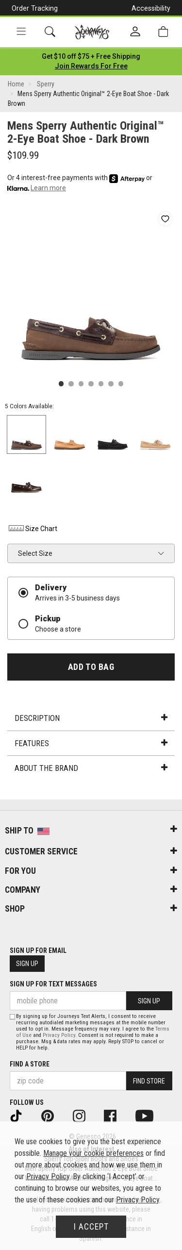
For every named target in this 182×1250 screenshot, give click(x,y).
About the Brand (91, 768)
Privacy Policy (59, 1035)
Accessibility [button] (151, 8)
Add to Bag (91, 667)
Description (91, 718)
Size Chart (32, 529)
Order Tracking (35, 8)
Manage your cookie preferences (93, 1153)
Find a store (30, 1064)
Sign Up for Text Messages (53, 984)
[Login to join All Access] (91, 56)
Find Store (149, 1081)
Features (91, 743)
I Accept (91, 1227)
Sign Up (27, 963)
